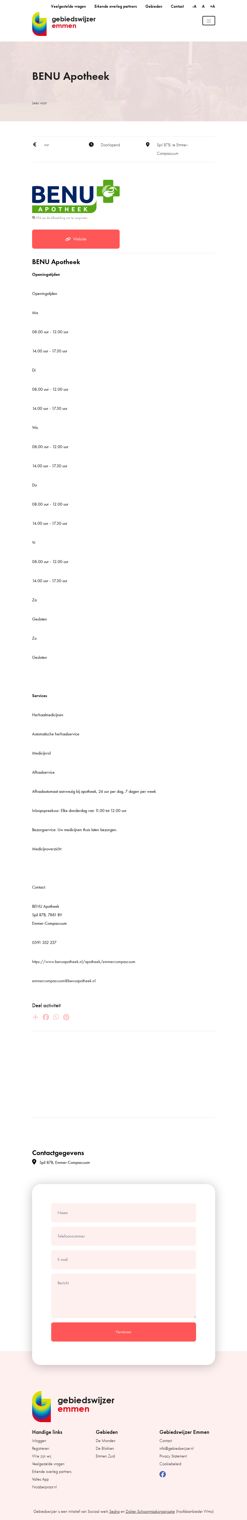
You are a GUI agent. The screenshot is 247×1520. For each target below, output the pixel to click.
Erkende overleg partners (115, 6)
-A (195, 6)
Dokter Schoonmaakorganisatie (150, 1511)
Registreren (40, 1448)
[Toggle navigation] (208, 20)
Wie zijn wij (41, 1456)
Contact (177, 6)
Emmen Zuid (105, 1456)
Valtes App (40, 1479)
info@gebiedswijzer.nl (176, 1448)
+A (212, 6)
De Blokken (105, 1448)
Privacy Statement (173, 1456)
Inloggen (39, 1440)
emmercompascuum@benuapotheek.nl (64, 980)
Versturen (123, 1331)
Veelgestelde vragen (68, 6)
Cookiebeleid (170, 1463)
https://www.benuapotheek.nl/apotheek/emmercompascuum (83, 961)
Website (75, 238)
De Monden (105, 1440)
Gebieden (153, 6)
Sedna (114, 1511)
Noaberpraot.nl (44, 1487)
